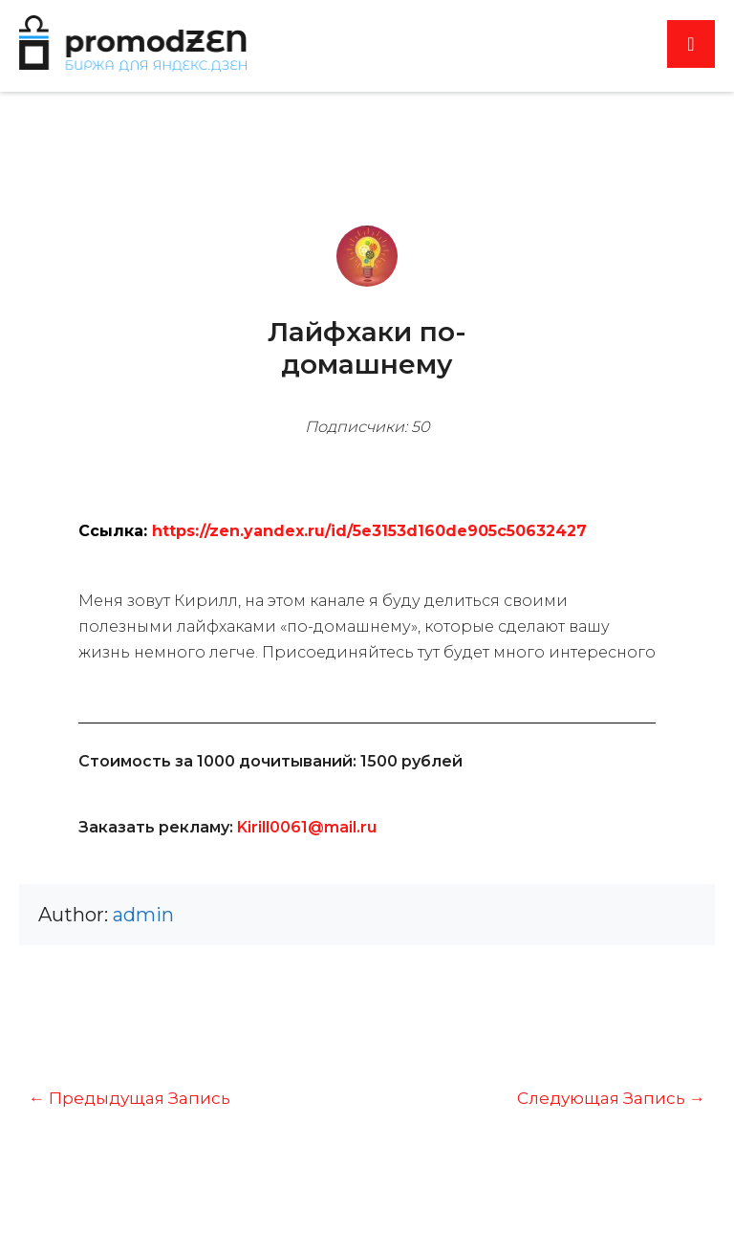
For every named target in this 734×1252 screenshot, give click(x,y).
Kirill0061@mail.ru (307, 827)
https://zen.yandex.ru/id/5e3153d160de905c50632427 (369, 531)
